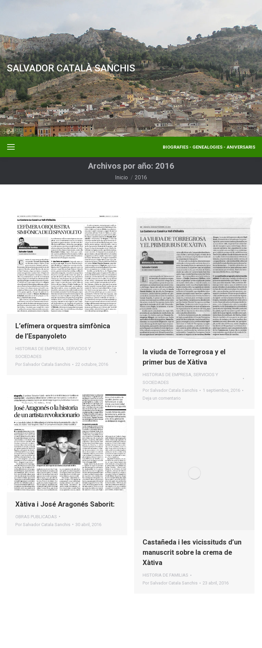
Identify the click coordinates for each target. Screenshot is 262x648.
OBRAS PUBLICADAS (36, 516)
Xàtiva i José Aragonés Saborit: (65, 504)
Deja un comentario (162, 398)
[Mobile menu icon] (11, 147)
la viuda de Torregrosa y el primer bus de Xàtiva (184, 357)
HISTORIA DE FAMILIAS (165, 575)
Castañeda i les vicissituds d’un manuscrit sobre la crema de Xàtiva (192, 552)
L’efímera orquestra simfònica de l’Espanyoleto (62, 331)
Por (42, 364)
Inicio (121, 177)
